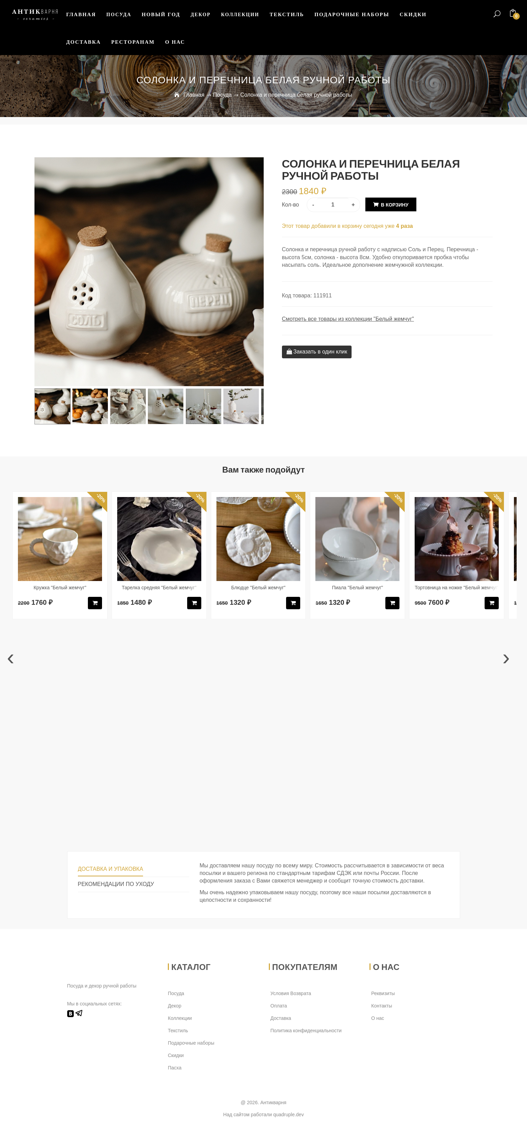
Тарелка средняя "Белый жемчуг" (159, 587)
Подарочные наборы (351, 14)
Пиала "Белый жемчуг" (357, 587)
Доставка (83, 42)
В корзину (394, 205)
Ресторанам (133, 42)
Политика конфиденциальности (306, 1030)
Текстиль (287, 14)
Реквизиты (383, 993)
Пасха (174, 1067)
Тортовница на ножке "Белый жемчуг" (457, 587)
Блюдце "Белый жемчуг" (258, 587)
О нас (175, 42)
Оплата (279, 1006)
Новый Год (161, 14)
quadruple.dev (288, 1114)
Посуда (119, 14)
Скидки (412, 14)
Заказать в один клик (316, 352)
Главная (81, 14)
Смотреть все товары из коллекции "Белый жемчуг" (348, 319)
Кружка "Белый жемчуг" (59, 587)
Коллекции (240, 14)
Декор (201, 14)
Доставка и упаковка (110, 869)
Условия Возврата (291, 993)
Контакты (381, 1006)
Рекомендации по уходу (116, 884)
